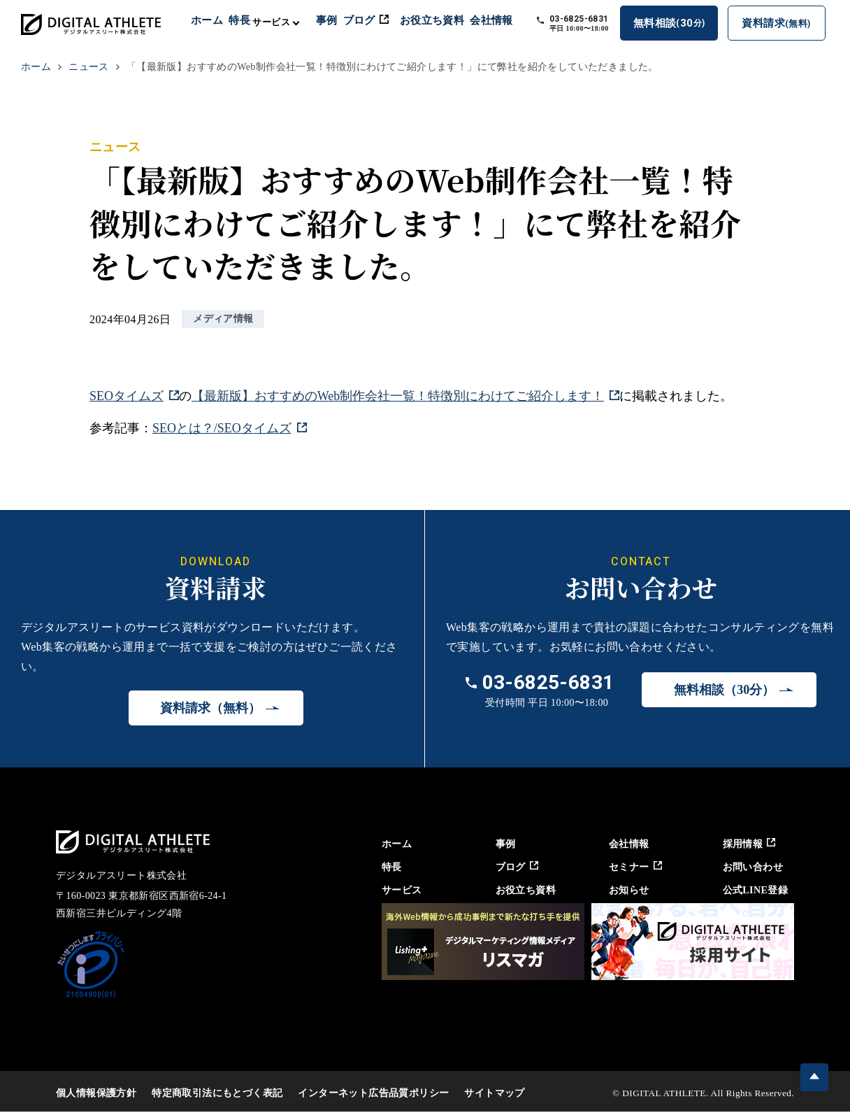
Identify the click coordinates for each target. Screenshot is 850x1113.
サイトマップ (494, 1093)
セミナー (633, 866)
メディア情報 (223, 319)
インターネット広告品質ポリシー (373, 1093)
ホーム (217, 22)
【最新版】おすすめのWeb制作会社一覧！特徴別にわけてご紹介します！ (398, 396)
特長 (251, 22)
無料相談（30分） (724, 690)
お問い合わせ (754, 866)
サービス (394, 889)
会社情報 (506, 22)
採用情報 (750, 843)
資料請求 (780, 26)
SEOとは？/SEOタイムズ (221, 429)
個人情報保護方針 (96, 1093)
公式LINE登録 (757, 889)
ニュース (89, 67)
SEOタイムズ (126, 396)
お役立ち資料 (447, 22)
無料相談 (677, 24)
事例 (340, 22)
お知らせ (626, 889)
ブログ (382, 21)
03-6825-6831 (590, 20)
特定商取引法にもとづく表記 (217, 1093)
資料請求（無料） (210, 709)
